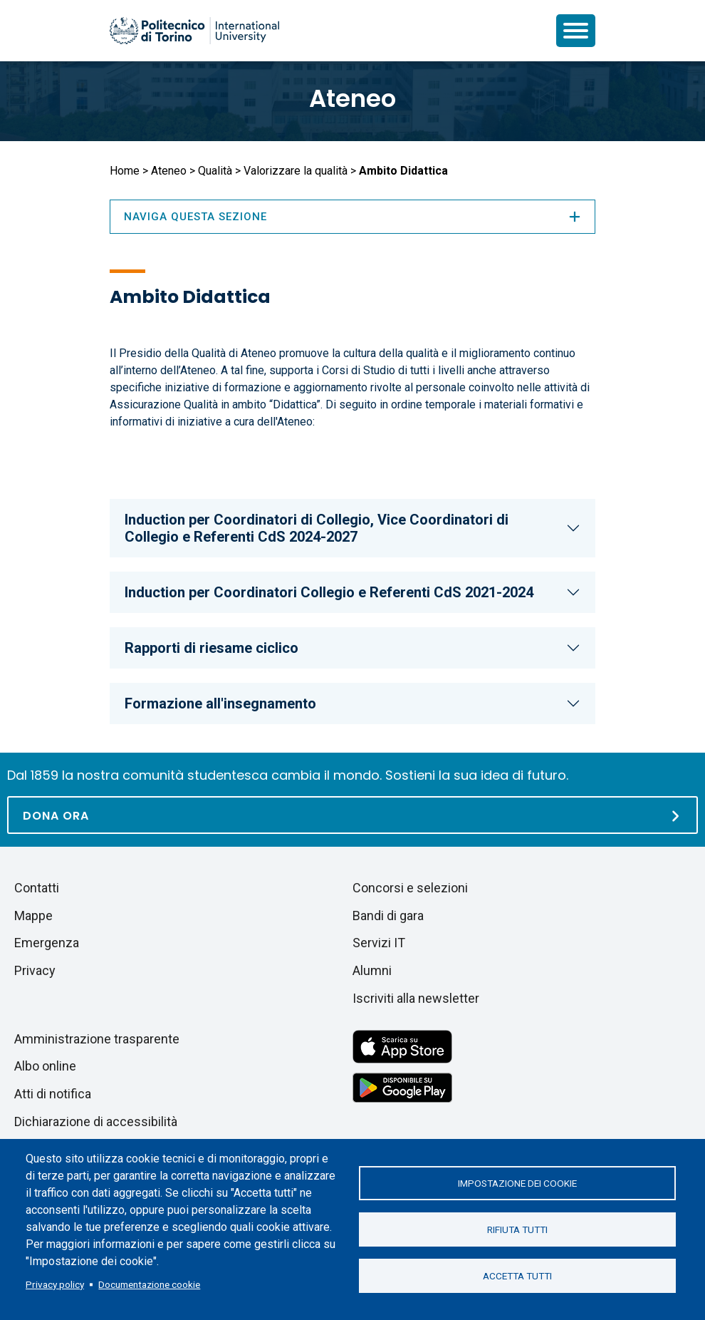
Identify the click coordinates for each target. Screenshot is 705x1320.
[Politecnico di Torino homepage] (194, 30)
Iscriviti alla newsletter (415, 998)
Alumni (372, 970)
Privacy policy (55, 1284)
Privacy (35, 970)
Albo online (45, 1065)
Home (125, 170)
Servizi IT (378, 942)
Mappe (33, 915)
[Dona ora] (352, 815)
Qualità (215, 170)
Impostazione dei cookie (517, 1183)
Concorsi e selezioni (410, 887)
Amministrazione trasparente (96, 1038)
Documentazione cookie (149, 1284)
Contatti (36, 887)
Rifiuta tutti (517, 1229)
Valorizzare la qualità (296, 170)
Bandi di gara (388, 915)
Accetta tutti (517, 1276)
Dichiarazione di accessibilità (95, 1121)
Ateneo (352, 98)
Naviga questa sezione (352, 216)
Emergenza (46, 942)
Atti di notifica (52, 1093)
